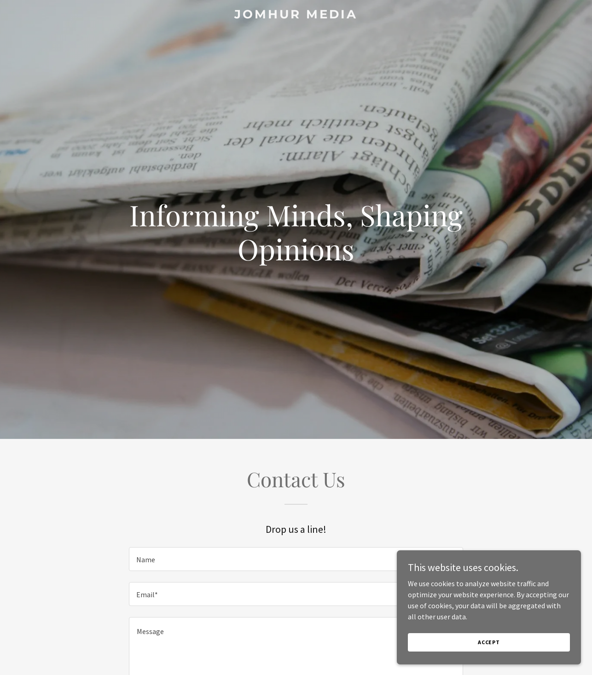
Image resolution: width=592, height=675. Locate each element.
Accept (489, 642)
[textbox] (296, 559)
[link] (296, 15)
